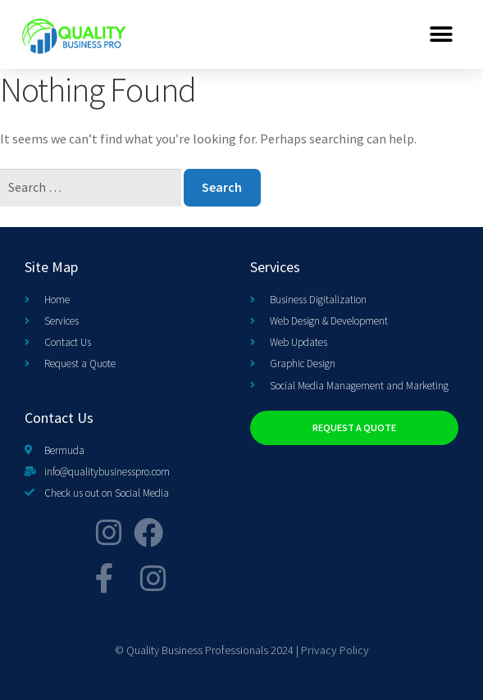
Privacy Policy (335, 650)
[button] (441, 34)
